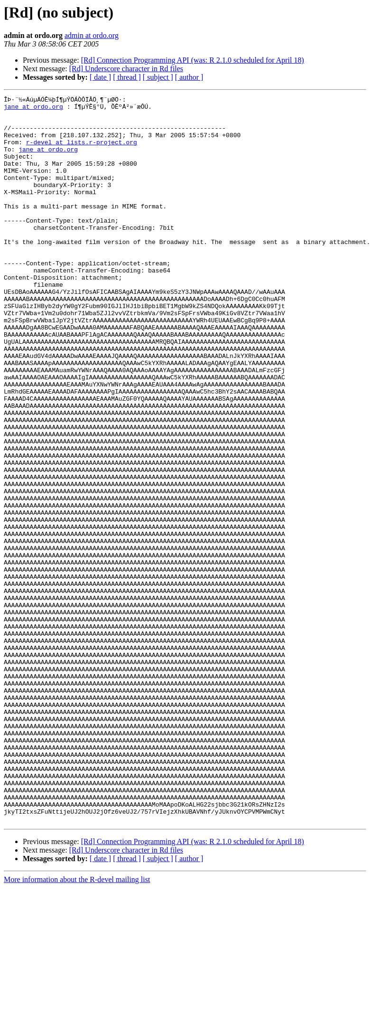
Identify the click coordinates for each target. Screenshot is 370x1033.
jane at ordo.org (33, 109)
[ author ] (189, 77)
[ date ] (100, 77)
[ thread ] (127, 77)
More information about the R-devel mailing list (77, 1025)
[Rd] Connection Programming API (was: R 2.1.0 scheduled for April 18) (192, 60)
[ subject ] (158, 77)
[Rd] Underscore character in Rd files (126, 69)
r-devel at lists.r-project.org (81, 152)
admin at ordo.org (92, 35)
